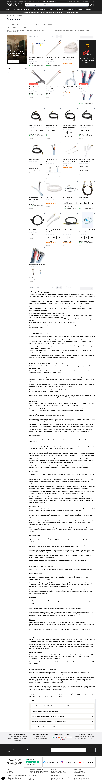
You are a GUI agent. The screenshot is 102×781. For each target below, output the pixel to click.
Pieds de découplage (56, 779)
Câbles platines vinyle (78, 779)
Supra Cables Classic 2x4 (71, 87)
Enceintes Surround (78, 774)
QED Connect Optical (86, 125)
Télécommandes (33, 777)
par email (92, 736)
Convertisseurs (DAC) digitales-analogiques (16, 775)
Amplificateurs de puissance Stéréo (15, 778)
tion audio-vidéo (24, 1)
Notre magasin (85, 1)
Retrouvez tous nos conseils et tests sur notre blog (17, 53)
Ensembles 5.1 (54, 769)
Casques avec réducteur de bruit (58, 772)
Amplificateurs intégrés (12, 777)
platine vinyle (66, 301)
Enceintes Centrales (78, 771)
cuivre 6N (33, 641)
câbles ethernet (55, 538)
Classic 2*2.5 (52, 679)
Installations (79, 1)
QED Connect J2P (34, 159)
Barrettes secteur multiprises (57, 778)
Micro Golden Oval (89, 687)
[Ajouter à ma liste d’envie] (44, 41)
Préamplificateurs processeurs (36, 769)
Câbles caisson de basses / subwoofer (82, 778)
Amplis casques (77, 769)
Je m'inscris (90, 750)
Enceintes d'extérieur (78, 777)
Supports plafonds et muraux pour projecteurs (61, 777)
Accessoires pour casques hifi (80, 772)
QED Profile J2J (68, 197)
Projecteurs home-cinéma (35, 774)
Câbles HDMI (32, 779)
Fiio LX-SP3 (33, 230)
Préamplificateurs (11, 779)
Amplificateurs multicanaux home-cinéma (38, 771)
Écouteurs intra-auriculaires (57, 771)
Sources (8, 769)
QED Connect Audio (35, 125)
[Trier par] (86, 37)
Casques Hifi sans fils (56, 774)
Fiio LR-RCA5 (83, 197)
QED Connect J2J (51, 125)
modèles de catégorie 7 (47, 550)
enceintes (62, 460)
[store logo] (14, 4)
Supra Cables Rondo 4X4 (37, 264)
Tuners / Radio (10, 772)
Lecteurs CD (9, 771)
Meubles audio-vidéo (56, 775)
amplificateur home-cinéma (37, 346)
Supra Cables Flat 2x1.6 (70, 57)
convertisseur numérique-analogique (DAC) (43, 481)
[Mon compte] (91, 5)
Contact (93, 1)
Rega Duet (49, 197)
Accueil (8, 15)
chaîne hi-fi (79, 336)
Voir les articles (13, 61)
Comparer (31, 67)
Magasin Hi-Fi (9, 1)
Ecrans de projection (33, 775)
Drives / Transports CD (12, 774)
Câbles (12, 15)
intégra (19, 1)
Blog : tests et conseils (71, 1)
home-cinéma (15, 1)
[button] (3, 778)
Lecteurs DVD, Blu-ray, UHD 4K (36, 772)
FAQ (90, 1)
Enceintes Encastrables (79, 775)
